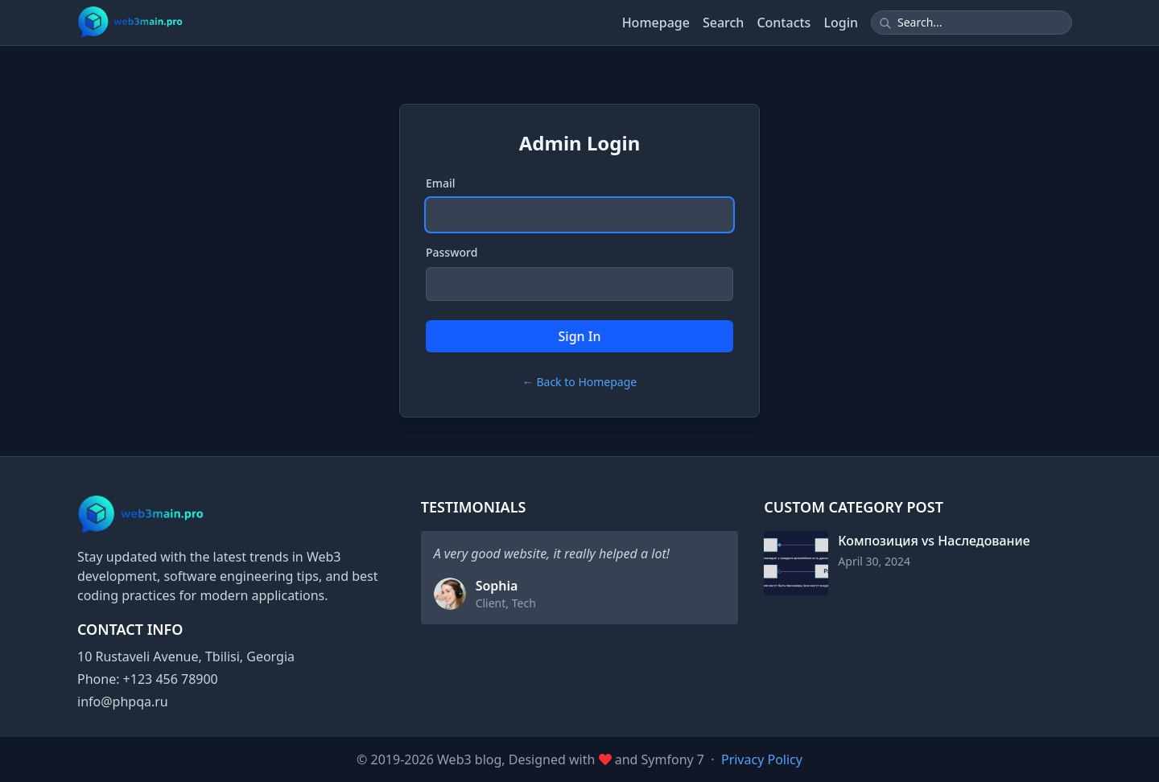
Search (723, 22)
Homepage (656, 22)
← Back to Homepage (579, 381)
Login (840, 22)
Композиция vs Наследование (933, 540)
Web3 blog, (473, 759)
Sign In (580, 336)
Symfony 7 (672, 759)
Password (451, 252)
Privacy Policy (761, 759)
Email (441, 183)
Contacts (783, 22)
